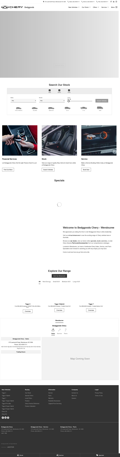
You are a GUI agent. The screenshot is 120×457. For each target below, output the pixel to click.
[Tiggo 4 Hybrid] (59, 299)
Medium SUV (66, 282)
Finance (27, 401)
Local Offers (28, 398)
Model (52, 100)
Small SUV (56, 282)
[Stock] (20, 455)
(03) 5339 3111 (23, 344)
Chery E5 (4, 414)
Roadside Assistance (54, 401)
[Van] (100, 108)
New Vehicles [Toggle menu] (74, 7)
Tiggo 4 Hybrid (6, 395)
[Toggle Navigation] (114, 7)
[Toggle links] (7, 447)
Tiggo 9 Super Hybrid (8, 409)
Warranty (50, 398)
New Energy (47, 282)
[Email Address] (21, 347)
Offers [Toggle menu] (96, 7)
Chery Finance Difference (32, 403)
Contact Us (75, 393)
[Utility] (84, 108)
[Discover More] (59, 65)
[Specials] (100, 455)
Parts (49, 395)
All (39, 282)
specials (93, 241)
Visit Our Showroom (59, 276)
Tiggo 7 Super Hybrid (8, 401)
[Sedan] (35, 108)
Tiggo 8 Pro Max (6, 403)
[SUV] (67, 108)
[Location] (53, 332)
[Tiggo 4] (27, 300)
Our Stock (28, 393)
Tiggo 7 (4, 398)
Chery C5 (4, 411)
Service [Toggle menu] (105, 7)
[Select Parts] (65, 332)
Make (23, 100)
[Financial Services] (19, 148)
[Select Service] (59, 332)
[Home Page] (12, 7)
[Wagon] (51, 108)
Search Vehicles (102, 101)
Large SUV (76, 282)
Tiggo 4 (4, 393)
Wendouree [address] (59, 320)
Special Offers (29, 395)
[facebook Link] (111, 2)
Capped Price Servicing (54, 403)
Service (50, 393)
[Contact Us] (54, 2)
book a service (102, 241)
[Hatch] (19, 108)
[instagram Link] (116, 2)
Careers (74, 398)
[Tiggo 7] (91, 299)
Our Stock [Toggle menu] (86, 7)
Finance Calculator (30, 406)
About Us (74, 395)
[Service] (60, 455)
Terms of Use (99, 395)
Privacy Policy (99, 393)
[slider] (69, 101)
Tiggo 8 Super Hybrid (8, 406)
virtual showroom (74, 235)
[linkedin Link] (114, 2)
